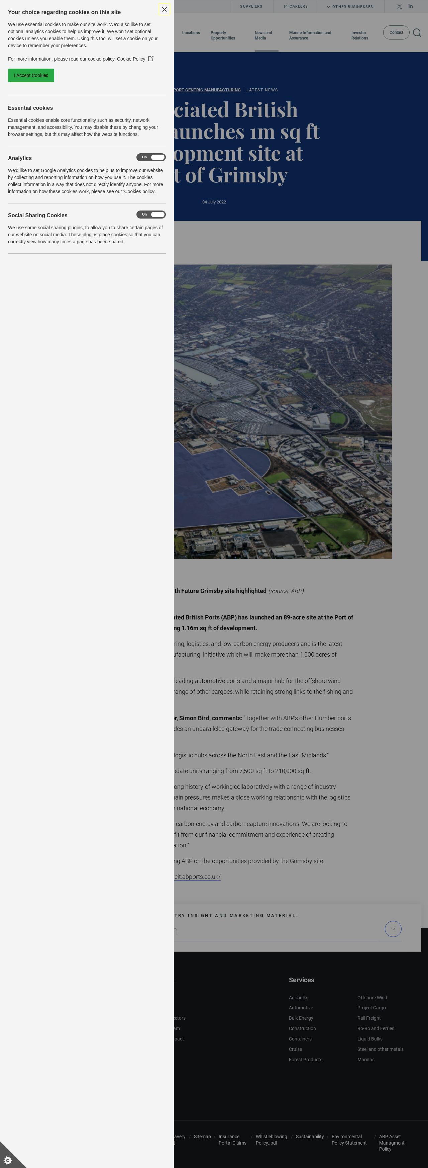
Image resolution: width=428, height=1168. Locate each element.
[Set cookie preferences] (13, 1154)
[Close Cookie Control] (164, 9)
